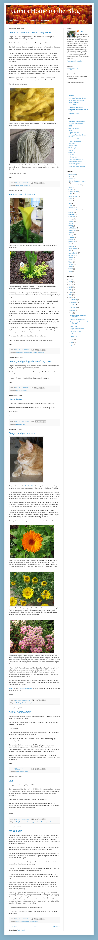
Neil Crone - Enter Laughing (76, 166)
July (71, 313)
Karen (81, 31)
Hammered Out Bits (74, 139)
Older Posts (56, 927)
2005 (70, 297)
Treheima (71, 96)
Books (18, 424)
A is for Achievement (20, 712)
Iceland (70, 221)
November (73, 302)
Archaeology (72, 174)
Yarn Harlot (71, 143)
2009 (70, 287)
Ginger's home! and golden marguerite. (30, 32)
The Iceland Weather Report (76, 121)
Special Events (34, 921)
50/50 (70, 126)
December (73, 300)
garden (21, 185)
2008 (70, 290)
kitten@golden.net (72, 69)
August (72, 310)
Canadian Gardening (25, 688)
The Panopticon (73, 148)
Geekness (71, 214)
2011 (70, 282)
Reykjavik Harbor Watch (75, 123)
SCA (69, 244)
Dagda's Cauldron (73, 133)
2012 (70, 279)
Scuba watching (73, 248)
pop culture (23, 424)
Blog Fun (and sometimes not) (24, 352)
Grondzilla (71, 155)
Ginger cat (27, 185)
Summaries (71, 255)
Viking (70, 266)
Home (32, 703)
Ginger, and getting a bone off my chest (30, 361)
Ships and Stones (73, 128)
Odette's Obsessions (74, 141)
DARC (70, 194)
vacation (71, 264)
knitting (70, 226)
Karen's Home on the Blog (44, 10)
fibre (69, 203)
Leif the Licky (72, 228)
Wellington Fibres (73, 102)
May (71, 342)
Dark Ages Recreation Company (78, 98)
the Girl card (15, 831)
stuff (11, 780)
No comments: (26, 349)
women (70, 269)
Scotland (71, 246)
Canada (18, 921)
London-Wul (72, 105)
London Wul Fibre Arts (75, 161)
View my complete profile (74, 61)
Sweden (70, 260)
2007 (70, 292)
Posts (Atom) (21, 930)
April (72, 345)
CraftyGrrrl (71, 152)
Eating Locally (72, 196)
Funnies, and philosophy (22, 194)
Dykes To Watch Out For (75, 159)
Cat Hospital (29, 486)
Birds (69, 176)
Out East (71, 237)
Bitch (10, 688)
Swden (70, 257)
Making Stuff (72, 230)
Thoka (70, 262)
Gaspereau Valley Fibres (75, 107)
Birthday (70, 179)
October (73, 305)
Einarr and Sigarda (74, 164)
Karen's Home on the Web (76, 100)
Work (70, 271)
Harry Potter (15, 399)
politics (70, 239)
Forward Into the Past (74, 210)
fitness (70, 205)
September (73, 307)
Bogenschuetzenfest (74, 185)
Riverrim (71, 150)
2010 (70, 284)
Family (18, 771)
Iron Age (71, 223)
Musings (41, 352)
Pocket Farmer (72, 145)
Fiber (17, 185)
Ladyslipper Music (73, 113)
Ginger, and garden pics (22, 433)
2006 (70, 295)
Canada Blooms (73, 192)
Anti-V (70, 130)
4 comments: (25, 182)
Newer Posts (13, 927)
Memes (70, 232)
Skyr (69, 250)
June (72, 340)
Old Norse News (73, 157)
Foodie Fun (71, 207)
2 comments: (25, 387)
